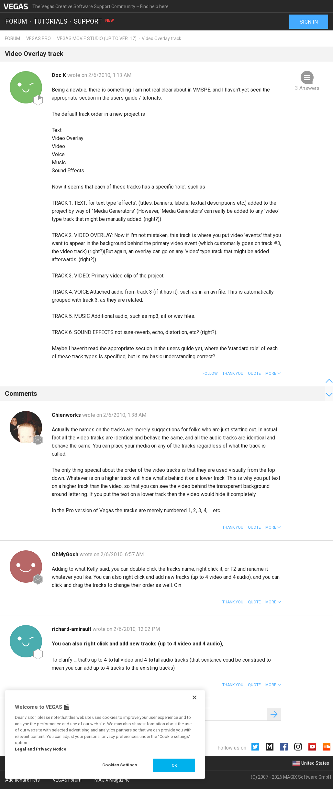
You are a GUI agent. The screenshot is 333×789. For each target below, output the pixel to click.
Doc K (59, 75)
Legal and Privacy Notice (40, 749)
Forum (16, 21)
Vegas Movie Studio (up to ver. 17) (97, 38)
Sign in (309, 22)
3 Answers (307, 88)
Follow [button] (210, 373)
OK (174, 765)
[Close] (194, 697)
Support (94, 21)
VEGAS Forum (67, 780)
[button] (273, 373)
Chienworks (67, 415)
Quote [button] (254, 373)
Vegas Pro (38, 38)
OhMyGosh (66, 554)
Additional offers (22, 780)
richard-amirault (72, 629)
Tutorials (50, 21)
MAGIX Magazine (112, 780)
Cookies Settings (119, 764)
